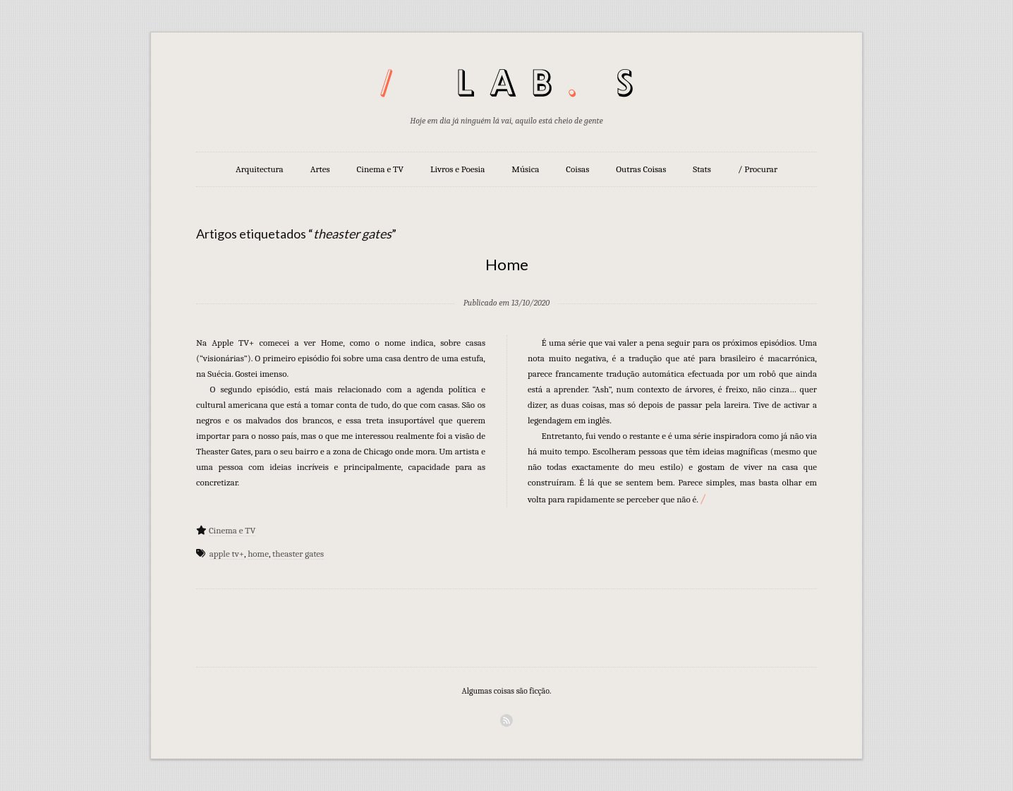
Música (525, 169)
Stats (702, 169)
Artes (320, 169)
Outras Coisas (641, 169)
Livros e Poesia (457, 169)
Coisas (577, 169)
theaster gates (298, 553)
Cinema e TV (380, 169)
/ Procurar (757, 169)
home (258, 553)
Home (506, 264)
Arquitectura (260, 169)
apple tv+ (227, 553)
